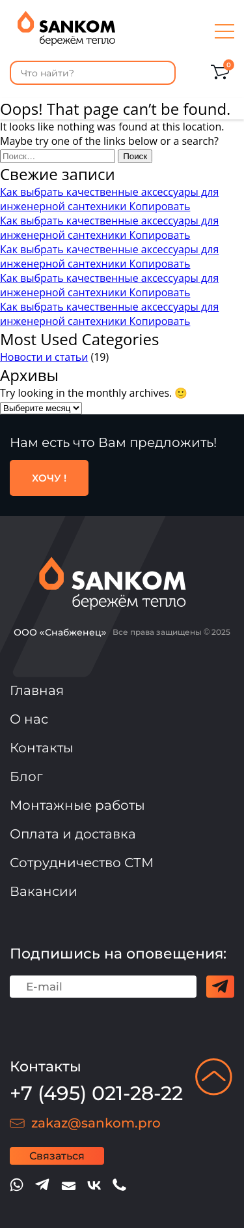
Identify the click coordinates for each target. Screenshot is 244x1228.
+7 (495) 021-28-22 (96, 1093)
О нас (29, 719)
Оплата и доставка (73, 834)
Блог (26, 776)
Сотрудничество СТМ (82, 862)
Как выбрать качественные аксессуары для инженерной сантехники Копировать (109, 199)
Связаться (57, 1156)
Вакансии (43, 891)
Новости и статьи (44, 357)
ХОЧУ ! (49, 478)
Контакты (42, 748)
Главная (37, 690)
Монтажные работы (77, 805)
